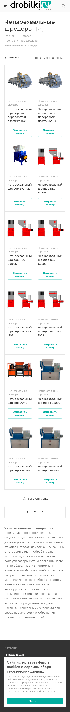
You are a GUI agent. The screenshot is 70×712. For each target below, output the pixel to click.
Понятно (35, 701)
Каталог (10, 647)
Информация (14, 655)
